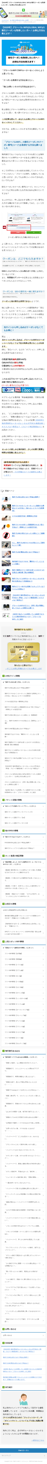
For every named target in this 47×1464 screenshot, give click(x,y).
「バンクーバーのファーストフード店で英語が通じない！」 (22, 1219)
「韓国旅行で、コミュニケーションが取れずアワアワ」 (22, 1070)
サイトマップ (6, 1455)
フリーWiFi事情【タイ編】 (14, 976)
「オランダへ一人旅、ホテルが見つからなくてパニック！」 (22, 1157)
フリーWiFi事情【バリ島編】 (14, 981)
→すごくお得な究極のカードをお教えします (23, 669)
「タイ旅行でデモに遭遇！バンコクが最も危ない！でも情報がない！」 (22, 1265)
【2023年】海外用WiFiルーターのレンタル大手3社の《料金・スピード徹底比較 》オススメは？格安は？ (28, 597)
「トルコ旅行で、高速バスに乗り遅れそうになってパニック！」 (22, 1280)
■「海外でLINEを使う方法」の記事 (19, 20)
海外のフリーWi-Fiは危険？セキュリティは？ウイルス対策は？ (28, 588)
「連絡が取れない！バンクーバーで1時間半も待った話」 (22, 1203)
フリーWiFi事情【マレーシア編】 (16, 1015)
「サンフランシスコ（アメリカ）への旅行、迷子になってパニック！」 (22, 1249)
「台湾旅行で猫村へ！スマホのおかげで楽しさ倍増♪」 (23, 1123)
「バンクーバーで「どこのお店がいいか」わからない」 (22, 1138)
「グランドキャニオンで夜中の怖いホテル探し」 (21, 1144)
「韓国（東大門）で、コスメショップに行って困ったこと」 (22, 1097)
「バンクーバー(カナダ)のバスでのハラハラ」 (20, 1150)
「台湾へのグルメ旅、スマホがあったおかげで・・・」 (20, 1130)
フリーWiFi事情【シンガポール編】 (17, 998)
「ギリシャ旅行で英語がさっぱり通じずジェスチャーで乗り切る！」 (22, 1257)
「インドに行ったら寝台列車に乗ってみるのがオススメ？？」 (22, 1312)
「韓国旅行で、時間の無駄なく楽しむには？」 (20, 1076)
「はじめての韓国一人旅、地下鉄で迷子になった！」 (22, 1111)
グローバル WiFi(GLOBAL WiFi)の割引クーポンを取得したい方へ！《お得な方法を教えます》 (23, 775)
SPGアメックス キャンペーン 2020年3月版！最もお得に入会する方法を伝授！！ (23, 933)
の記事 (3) (19, 806)
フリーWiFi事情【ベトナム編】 (15, 1004)
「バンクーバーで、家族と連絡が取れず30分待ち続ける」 (23, 1165)
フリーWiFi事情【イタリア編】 (15, 1032)
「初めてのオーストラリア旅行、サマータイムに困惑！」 (22, 1320)
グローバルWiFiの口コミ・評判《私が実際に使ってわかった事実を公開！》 (28, 607)
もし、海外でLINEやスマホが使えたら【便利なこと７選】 (28, 544)
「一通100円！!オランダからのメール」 (18, 1183)
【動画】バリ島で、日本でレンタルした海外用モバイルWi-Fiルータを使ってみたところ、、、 (22, 887)
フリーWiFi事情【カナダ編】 (14, 987)
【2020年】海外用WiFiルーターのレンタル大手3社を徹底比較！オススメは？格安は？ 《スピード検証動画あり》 (23, 423)
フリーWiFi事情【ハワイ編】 (14, 965)
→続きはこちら (37, 1440)
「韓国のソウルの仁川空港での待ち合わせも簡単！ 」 (23, 1117)
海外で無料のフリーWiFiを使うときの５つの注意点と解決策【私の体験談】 (28, 571)
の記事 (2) (16, 837)
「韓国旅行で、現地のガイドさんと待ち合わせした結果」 (22, 1105)
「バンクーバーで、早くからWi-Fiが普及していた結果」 (22, 1241)
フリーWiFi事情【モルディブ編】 (16, 1043)
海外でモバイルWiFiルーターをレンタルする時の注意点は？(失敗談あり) (28, 580)
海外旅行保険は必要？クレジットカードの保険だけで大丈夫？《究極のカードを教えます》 (22, 917)
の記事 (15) (16, 682)
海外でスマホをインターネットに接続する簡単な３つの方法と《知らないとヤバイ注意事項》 (28, 508)
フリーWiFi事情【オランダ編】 (15, 993)
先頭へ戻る (25, 1450)
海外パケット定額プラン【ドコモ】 (17, 823)
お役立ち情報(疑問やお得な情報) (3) (15, 910)
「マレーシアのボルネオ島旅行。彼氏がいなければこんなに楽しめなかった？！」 (22, 1304)
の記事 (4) (22, 863)
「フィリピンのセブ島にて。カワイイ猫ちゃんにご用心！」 (22, 1296)
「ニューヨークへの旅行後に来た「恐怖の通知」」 (22, 1177)
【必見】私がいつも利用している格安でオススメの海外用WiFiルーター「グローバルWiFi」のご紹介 (28, 616)
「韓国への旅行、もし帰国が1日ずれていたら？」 (21, 1063)
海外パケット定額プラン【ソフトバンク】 (19, 812)
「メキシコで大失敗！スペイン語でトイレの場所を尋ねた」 (22, 1233)
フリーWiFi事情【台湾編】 (14, 953)
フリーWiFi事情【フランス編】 (15, 1026)
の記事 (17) (18, 948)
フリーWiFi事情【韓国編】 (14, 959)
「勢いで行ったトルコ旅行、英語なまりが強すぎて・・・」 (21, 1273)
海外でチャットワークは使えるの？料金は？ (20, 848)
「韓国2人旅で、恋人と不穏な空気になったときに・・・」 (21, 1083)
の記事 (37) (20, 1057)
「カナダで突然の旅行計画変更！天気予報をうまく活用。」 (22, 1211)
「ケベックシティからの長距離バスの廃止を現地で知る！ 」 (22, 1195)
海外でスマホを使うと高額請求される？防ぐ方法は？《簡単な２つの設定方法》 (28, 526)
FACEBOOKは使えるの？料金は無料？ (18, 842)
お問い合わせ (7, 1335)
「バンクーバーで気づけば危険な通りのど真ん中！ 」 (23, 1188)
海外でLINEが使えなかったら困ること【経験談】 (28, 534)
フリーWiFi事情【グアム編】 (14, 970)
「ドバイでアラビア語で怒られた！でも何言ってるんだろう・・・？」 (22, 1288)
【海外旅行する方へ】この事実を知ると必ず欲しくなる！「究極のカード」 (22, 925)
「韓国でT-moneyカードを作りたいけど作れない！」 (22, 1090)
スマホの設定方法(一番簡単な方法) (24, 516)
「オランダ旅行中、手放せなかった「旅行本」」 (21, 1171)
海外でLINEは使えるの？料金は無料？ (26, 497)
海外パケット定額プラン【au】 (15, 817)
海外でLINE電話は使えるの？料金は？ (26, 552)
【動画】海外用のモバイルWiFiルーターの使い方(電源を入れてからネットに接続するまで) (23, 871)
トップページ (5, 20)
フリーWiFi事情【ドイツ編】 (14, 1038)
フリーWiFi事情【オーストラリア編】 (17, 1010)
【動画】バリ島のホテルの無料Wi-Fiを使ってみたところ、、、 (23, 879)
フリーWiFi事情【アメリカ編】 (15, 1021)
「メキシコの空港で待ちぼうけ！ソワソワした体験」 (22, 1226)
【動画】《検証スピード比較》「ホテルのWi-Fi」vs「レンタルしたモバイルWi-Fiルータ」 (22, 895)
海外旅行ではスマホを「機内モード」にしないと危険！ (28, 563)
